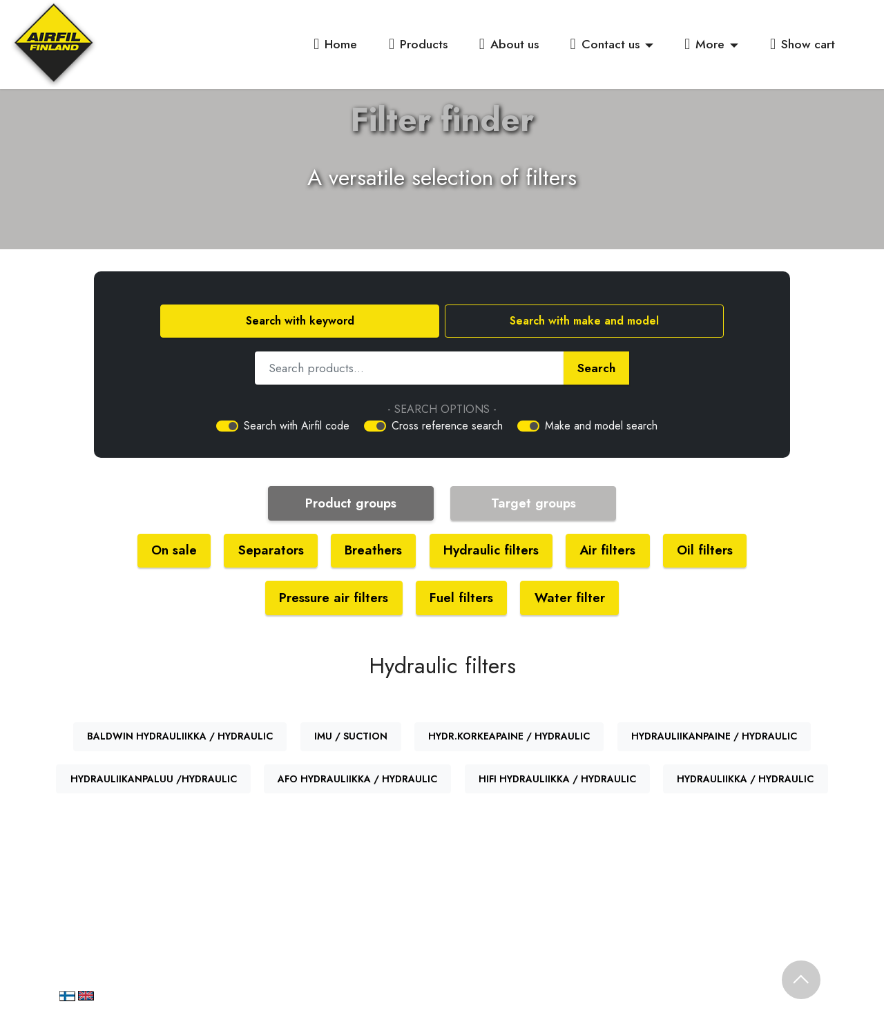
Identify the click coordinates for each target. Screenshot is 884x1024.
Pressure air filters (333, 598)
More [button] (704, 44)
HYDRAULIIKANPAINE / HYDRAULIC (714, 738)
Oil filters (709, 551)
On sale (169, 551)
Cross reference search (447, 426)
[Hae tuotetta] (409, 368)
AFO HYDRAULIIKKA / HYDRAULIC (357, 780)
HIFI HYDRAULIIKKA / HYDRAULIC (557, 780)
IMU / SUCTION (350, 738)
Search (596, 368)
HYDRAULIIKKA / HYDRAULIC (745, 780)
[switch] (227, 426)
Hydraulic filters (492, 551)
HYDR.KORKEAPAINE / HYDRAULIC (509, 738)
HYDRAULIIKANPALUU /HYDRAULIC (153, 780)
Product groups (350, 503)
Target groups (533, 503)
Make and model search (601, 426)
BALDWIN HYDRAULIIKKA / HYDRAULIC (180, 738)
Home (335, 44)
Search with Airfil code (296, 426)
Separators (268, 551)
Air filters (610, 551)
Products (418, 44)
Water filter (572, 598)
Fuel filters (462, 598)
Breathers (372, 551)
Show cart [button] (802, 44)
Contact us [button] (605, 44)
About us (509, 44)
